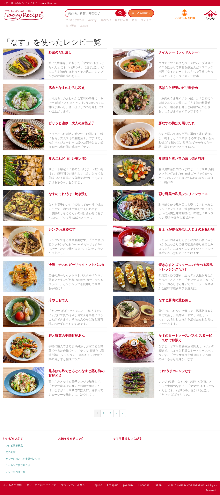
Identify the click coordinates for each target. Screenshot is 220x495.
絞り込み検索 (140, 13)
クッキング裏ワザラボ (18, 465)
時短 (134, 20)
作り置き (71, 25)
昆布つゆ (106, 20)
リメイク (146, 20)
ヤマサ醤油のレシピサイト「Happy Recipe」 (31, 3)
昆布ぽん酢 (121, 20)
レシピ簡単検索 (14, 445)
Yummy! (92, 20)
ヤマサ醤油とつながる (127, 438)
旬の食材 (10, 452)
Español (143, 485)
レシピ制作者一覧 (15, 472)
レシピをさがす (13, 438)
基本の (84, 25)
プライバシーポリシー (74, 485)
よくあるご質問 (12, 485)
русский (128, 485)
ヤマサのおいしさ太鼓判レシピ (23, 458)
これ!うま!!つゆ (75, 20)
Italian (158, 485)
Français (112, 485)
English (97, 485)
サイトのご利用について (41, 485)
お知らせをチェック (71, 438)
